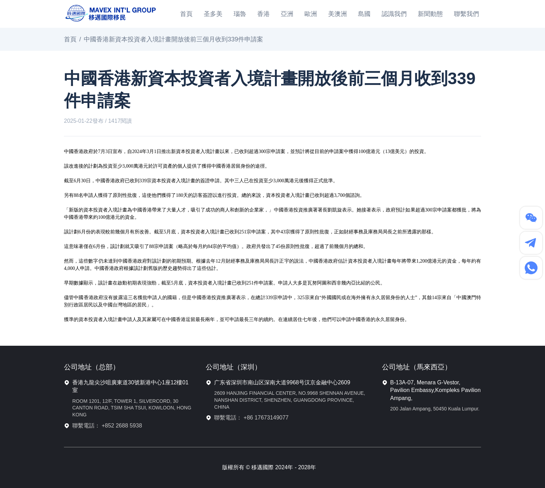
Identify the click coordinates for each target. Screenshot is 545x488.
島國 (364, 13)
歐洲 (310, 13)
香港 (263, 13)
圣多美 (213, 13)
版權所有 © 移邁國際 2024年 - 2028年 (269, 467)
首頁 (186, 13)
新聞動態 (430, 13)
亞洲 (287, 13)
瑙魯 (240, 13)
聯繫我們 (466, 13)
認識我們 (394, 13)
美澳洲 (337, 13)
